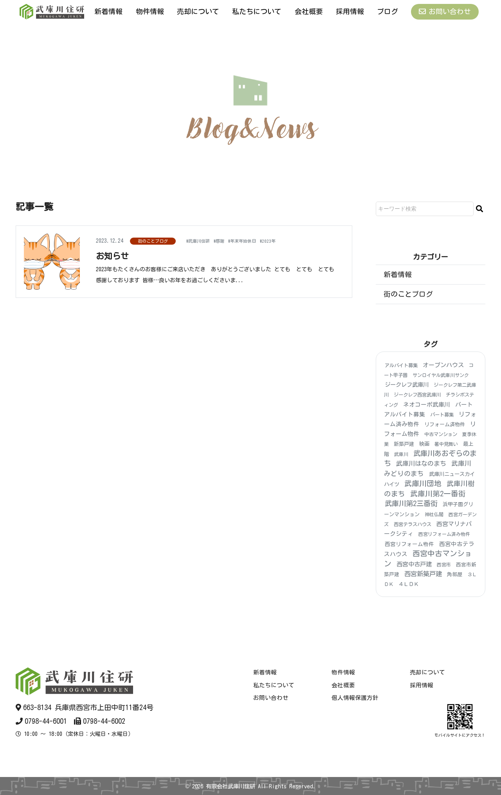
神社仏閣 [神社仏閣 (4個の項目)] (434, 514)
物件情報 (150, 11)
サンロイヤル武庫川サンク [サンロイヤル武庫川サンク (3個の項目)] (441, 375)
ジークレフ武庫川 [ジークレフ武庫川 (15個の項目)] (407, 385)
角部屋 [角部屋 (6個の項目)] (454, 574)
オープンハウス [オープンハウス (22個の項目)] (443, 365)
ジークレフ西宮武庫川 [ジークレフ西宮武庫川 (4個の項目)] (417, 395)
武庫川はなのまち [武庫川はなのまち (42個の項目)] (421, 463)
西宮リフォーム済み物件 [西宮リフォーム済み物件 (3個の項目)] (444, 534)
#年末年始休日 (256, 240)
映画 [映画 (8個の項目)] (424, 444)
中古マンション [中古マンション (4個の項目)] (440, 434)
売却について (198, 11)
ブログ (387, 11)
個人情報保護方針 (355, 698)
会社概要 (309, 11)
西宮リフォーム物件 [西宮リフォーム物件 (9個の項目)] (409, 544)
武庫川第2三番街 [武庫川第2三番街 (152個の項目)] (411, 503)
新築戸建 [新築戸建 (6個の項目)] (404, 444)
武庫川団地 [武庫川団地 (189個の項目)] (423, 483)
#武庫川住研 (201, 240)
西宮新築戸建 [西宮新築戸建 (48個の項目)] (423, 574)
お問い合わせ (445, 11)
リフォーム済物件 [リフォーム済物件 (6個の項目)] (444, 424)
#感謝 (227, 240)
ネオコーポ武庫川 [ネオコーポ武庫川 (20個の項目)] (426, 404)
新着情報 (108, 11)
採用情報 (350, 11)
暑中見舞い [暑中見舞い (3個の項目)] (446, 444)
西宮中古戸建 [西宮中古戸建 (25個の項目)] (414, 564)
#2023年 (287, 240)
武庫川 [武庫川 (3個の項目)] (401, 454)
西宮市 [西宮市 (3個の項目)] (444, 564)
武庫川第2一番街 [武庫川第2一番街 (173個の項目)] (438, 493)
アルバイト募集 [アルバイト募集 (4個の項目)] (401, 365)
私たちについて (256, 11)
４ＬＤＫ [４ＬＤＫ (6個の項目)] (408, 584)
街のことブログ (153, 241)
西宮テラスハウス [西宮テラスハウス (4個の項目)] (412, 524)
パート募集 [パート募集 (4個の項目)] (442, 414)
